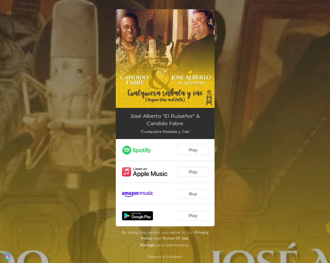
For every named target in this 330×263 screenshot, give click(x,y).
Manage (147, 245)
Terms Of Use (175, 238)
